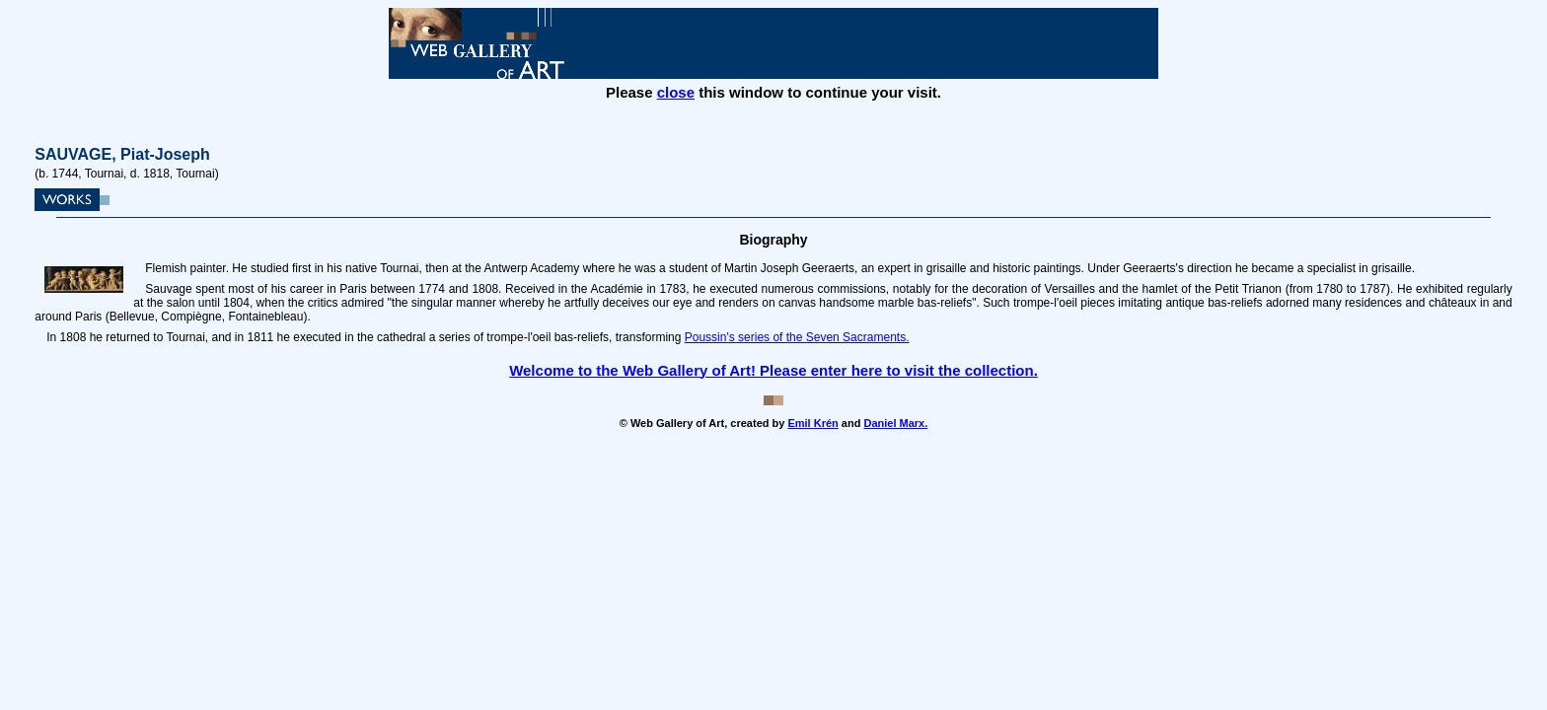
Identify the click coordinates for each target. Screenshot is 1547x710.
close (676, 92)
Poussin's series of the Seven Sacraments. (797, 337)
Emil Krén (812, 423)
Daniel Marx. (895, 423)
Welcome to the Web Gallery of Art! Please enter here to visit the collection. (773, 370)
